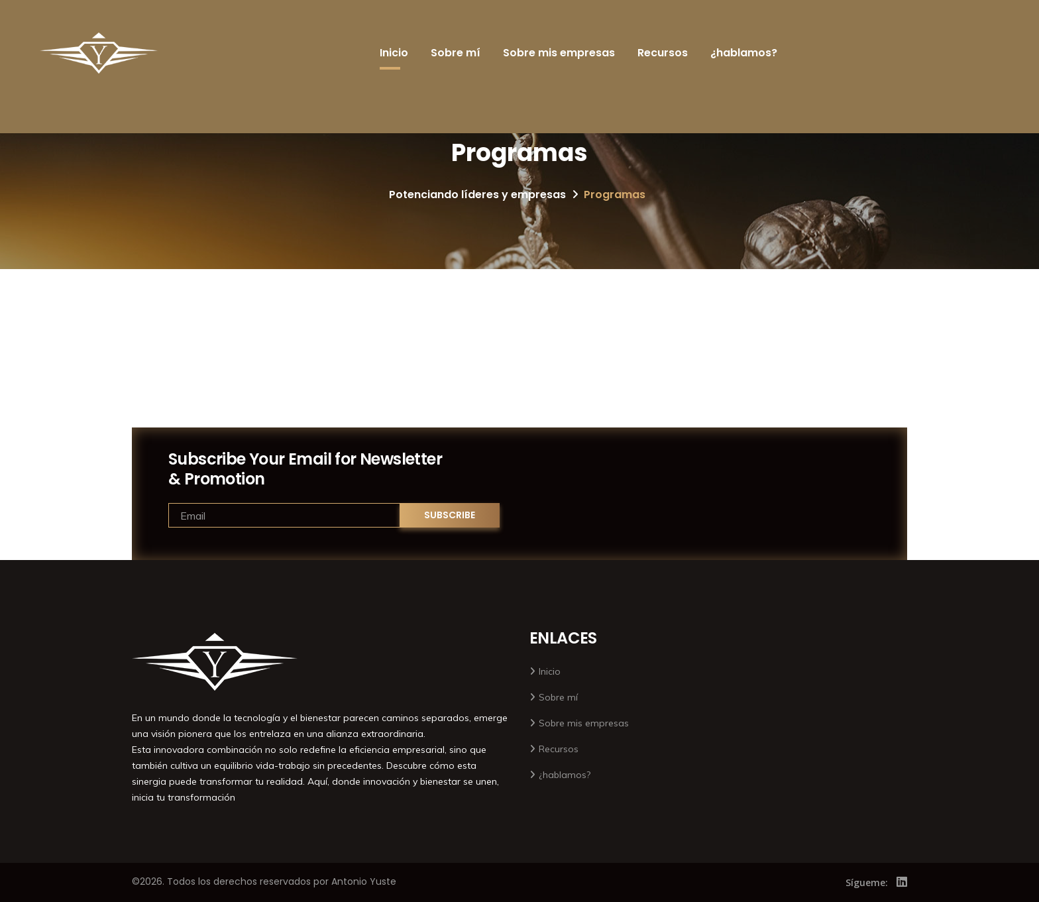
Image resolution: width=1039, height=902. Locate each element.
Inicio (394, 52)
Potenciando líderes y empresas (477, 194)
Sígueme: (867, 882)
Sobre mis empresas (559, 52)
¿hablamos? (743, 52)
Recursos (662, 52)
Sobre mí (455, 52)
